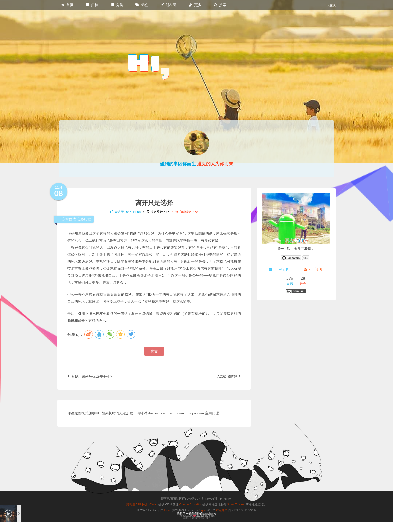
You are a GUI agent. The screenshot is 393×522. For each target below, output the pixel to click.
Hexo (167, 510)
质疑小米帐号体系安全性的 (90, 376)
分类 (116, 5)
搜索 (219, 5)
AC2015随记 (229, 376)
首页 (66, 5)
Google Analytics (190, 504)
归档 (91, 5)
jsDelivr (153, 504)
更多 (194, 5)
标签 (141, 5)
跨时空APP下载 (136, 504)
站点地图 (222, 510)
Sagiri (202, 510)
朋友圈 (168, 5)
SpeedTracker (236, 504)
